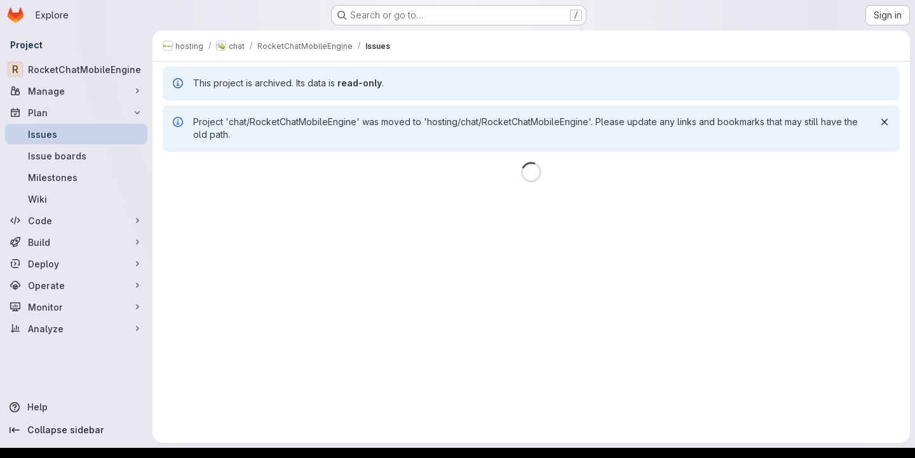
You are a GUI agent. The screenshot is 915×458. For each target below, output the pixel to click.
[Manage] (76, 91)
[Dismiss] (884, 122)
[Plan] (76, 112)
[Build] (76, 242)
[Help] (76, 407)
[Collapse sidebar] (76, 430)
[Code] (76, 220)
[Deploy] (76, 263)
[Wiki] (76, 199)
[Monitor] (76, 307)
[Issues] (76, 134)
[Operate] (76, 285)
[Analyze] (76, 328)
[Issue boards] (76, 155)
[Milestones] (76, 177)
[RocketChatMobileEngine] (76, 69)
